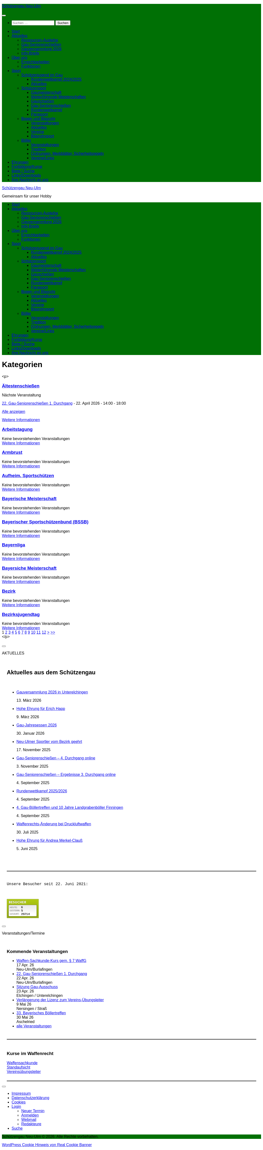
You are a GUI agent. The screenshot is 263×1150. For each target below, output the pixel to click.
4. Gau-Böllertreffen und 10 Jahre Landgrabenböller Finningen (69, 807)
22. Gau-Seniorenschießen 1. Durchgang (37, 403)
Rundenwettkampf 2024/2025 (56, 79)
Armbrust (12, 452)
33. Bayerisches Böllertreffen (41, 1014)
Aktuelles (19, 36)
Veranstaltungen (45, 123)
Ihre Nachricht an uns (30, 180)
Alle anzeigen (13, 412)
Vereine (37, 132)
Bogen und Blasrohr (38, 119)
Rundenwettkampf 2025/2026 (41, 791)
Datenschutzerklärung (30, 1099)
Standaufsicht (18, 1068)
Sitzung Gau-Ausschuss (37, 988)
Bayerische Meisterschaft (29, 498)
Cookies (19, 1103)
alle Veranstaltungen (34, 1027)
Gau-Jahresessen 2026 (36, 725)
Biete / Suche (23, 171)
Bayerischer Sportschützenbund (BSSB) (45, 521)
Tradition (38, 149)
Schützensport (33, 88)
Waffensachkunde (22, 1064)
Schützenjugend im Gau (42, 75)
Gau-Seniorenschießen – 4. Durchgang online (55, 758)
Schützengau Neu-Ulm (21, 6)
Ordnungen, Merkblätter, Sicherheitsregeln (67, 153)
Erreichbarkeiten (35, 62)
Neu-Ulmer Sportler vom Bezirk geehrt (49, 742)
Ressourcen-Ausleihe (39, 40)
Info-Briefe (30, 53)
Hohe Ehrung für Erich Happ (40, 709)
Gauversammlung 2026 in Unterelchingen (52, 692)
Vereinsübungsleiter (24, 1073)
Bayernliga (13, 544)
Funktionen (30, 66)
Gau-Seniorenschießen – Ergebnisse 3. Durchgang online (66, 774)
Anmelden (30, 1116)
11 (38, 632)
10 (33, 632)
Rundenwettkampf (46, 110)
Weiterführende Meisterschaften (58, 97)
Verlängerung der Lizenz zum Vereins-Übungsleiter (60, 1001)
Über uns (19, 57)
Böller (26, 140)
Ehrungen (20, 162)
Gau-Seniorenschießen (41, 44)
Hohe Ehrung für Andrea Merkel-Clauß (49, 840)
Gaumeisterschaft (46, 92)
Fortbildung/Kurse (27, 167)
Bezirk (8, 591)
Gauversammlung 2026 (41, 49)
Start (16, 31)
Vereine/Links (42, 158)
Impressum (21, 1094)
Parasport (39, 114)
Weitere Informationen (21, 420)
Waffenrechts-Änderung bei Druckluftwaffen (53, 824)
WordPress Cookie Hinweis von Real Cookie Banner (47, 1146)
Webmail (28, 1120)
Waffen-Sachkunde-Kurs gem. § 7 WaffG (51, 962)
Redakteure (31, 1125)
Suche (17, 1129)
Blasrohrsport (42, 136)
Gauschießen (42, 101)
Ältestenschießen (20, 385)
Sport (16, 71)
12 (44, 632)
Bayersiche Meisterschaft (29, 568)
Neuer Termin (33, 1112)
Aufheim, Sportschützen (28, 475)
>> (53, 632)
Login (16, 1107)
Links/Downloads (26, 175)
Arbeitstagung (17, 429)
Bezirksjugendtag (21, 614)
